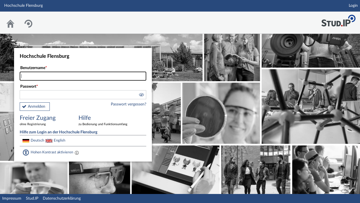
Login (353, 6)
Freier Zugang (45, 121)
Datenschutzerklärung (62, 198)
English (59, 140)
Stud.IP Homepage (338, 19)
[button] (141, 95)
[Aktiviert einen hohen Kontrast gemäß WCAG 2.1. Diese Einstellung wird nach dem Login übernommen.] (77, 152)
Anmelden (36, 107)
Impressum (11, 198)
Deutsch (37, 140)
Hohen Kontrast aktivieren (52, 152)
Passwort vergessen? (128, 104)
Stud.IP (32, 198)
